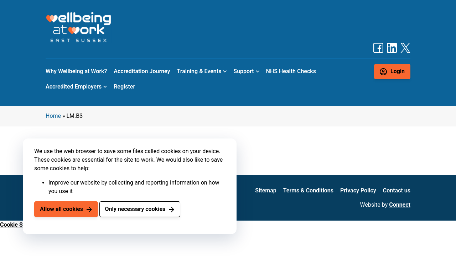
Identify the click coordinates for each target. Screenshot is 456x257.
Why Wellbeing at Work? (76, 71)
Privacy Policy (358, 190)
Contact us (396, 190)
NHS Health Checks (291, 71)
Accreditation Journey (142, 71)
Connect (399, 204)
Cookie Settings (20, 224)
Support (243, 71)
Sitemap (265, 190)
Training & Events (199, 71)
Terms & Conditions (308, 190)
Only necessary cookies (135, 209)
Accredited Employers (74, 86)
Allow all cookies (61, 209)
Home (53, 115)
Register (124, 86)
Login (397, 71)
